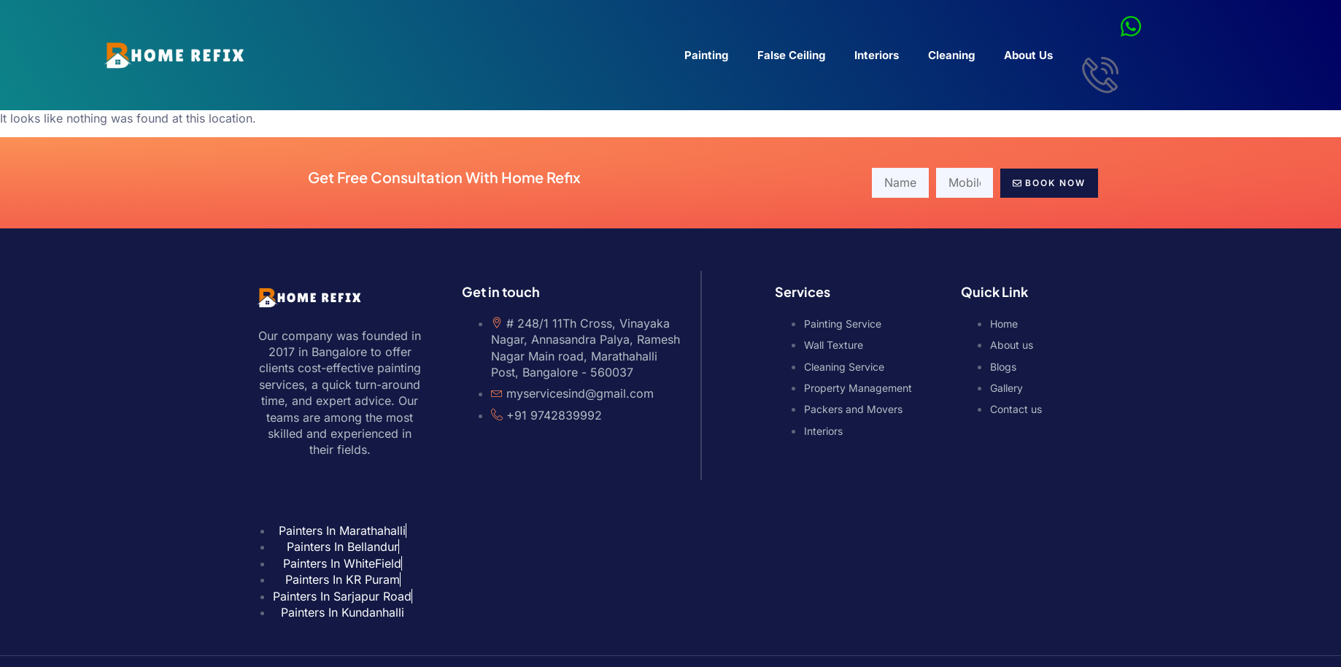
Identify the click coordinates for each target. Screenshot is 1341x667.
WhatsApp (1335, 367)
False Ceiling (791, 55)
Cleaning (951, 55)
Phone (1336, 328)
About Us (1028, 55)
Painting (706, 55)
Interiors (876, 55)
